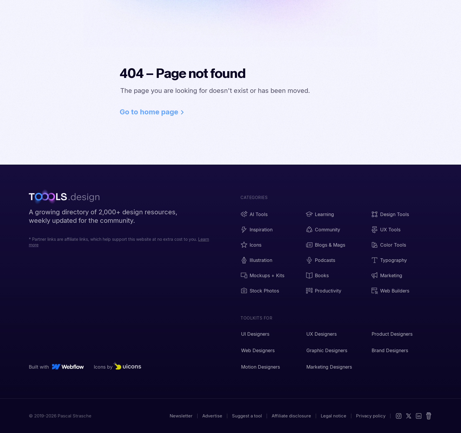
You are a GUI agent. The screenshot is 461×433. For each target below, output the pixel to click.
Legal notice (333, 416)
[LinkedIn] (418, 415)
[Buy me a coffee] (428, 415)
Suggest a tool (247, 416)
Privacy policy (370, 416)
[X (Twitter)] (408, 415)
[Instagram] (398, 415)
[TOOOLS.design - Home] (67, 197)
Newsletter (181, 416)
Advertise (212, 416)
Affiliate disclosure (291, 416)
